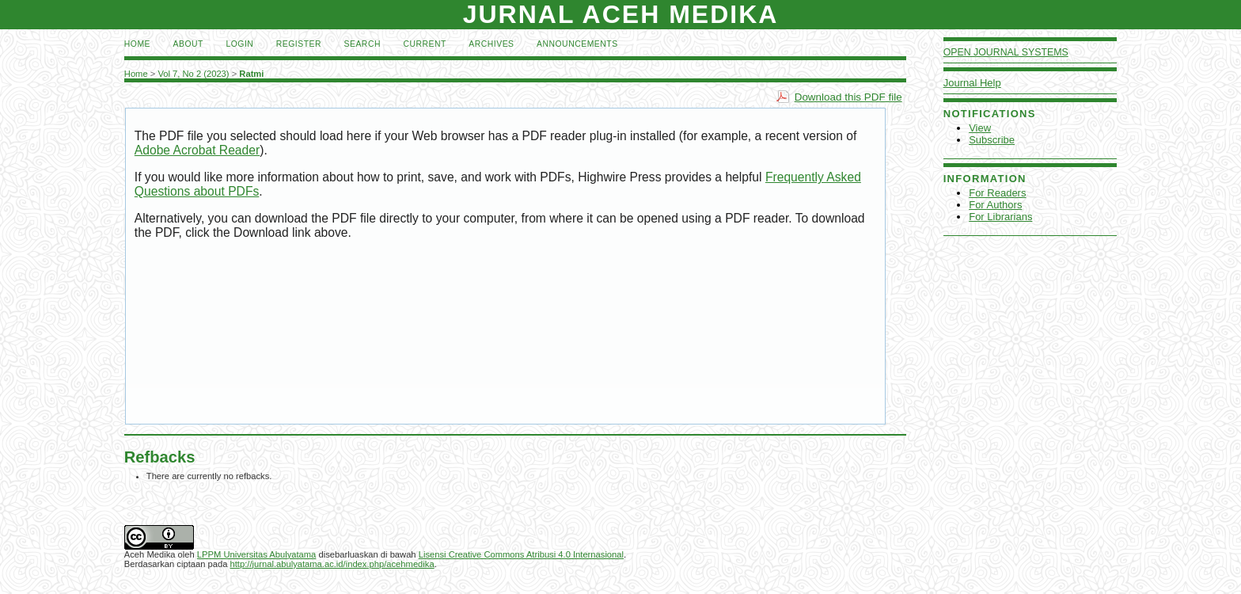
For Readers (997, 193)
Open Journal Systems (1005, 52)
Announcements (577, 44)
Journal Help (972, 83)
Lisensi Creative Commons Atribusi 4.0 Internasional (521, 554)
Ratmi (251, 73)
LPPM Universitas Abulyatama (256, 554)
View (980, 128)
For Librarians (1000, 217)
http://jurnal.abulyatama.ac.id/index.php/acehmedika (332, 564)
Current (424, 44)
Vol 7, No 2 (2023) (193, 73)
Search (362, 44)
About (188, 44)
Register (298, 44)
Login (239, 44)
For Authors (995, 205)
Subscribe (992, 140)
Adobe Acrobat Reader (197, 150)
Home (137, 44)
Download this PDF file (848, 97)
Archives (491, 44)
